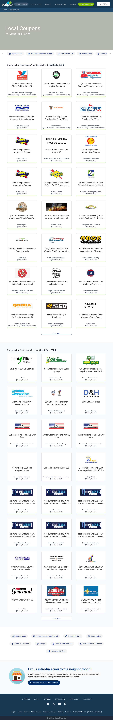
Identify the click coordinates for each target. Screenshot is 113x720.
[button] (61, 4)
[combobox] (103, 4)
